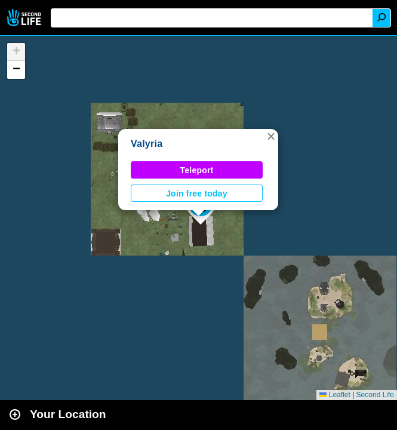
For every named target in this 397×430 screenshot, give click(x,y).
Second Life (25, 17)
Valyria (146, 144)
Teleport (197, 170)
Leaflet (334, 395)
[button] (271, 136)
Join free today (196, 193)
